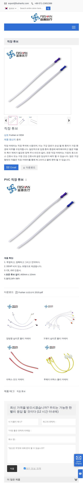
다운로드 (29, 167)
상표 (6, 135)
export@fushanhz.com (18, 3)
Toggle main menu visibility (74, 26)
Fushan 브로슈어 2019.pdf (29, 292)
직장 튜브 (21, 391)
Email (11, 167)
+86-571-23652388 (43, 3)
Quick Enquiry (79, 463)
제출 (12, 468)
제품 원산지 (10, 139)
